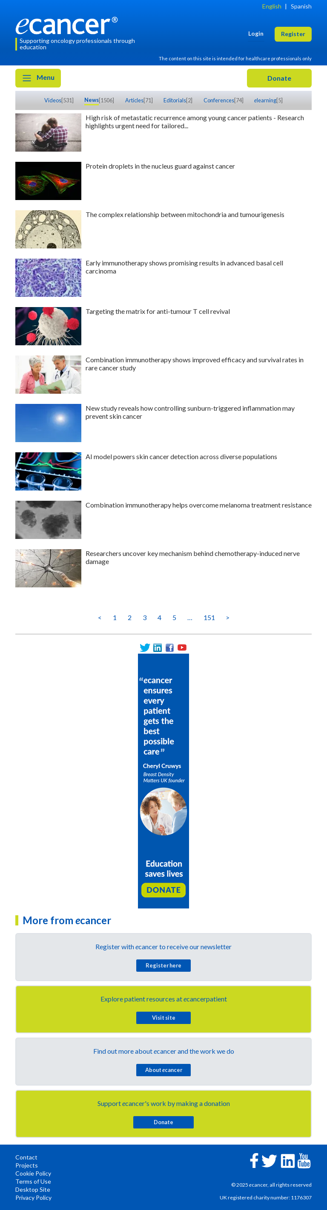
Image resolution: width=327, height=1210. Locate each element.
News (91, 99)
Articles (134, 100)
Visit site (163, 1017)
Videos (52, 100)
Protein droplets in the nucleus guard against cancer (160, 166)
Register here (163, 965)
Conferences (219, 100)
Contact (26, 1157)
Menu (38, 78)
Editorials (175, 100)
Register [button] (293, 33)
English (271, 6)
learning (265, 100)
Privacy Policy (33, 1197)
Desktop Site (32, 1189)
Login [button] (256, 33)
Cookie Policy (33, 1173)
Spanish (301, 6)
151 (209, 617)
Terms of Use (33, 1181)
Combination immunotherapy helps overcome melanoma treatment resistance (199, 505)
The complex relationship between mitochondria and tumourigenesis (185, 214)
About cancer (163, 1069)
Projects (26, 1165)
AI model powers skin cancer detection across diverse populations (181, 456)
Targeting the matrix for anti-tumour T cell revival (158, 311)
